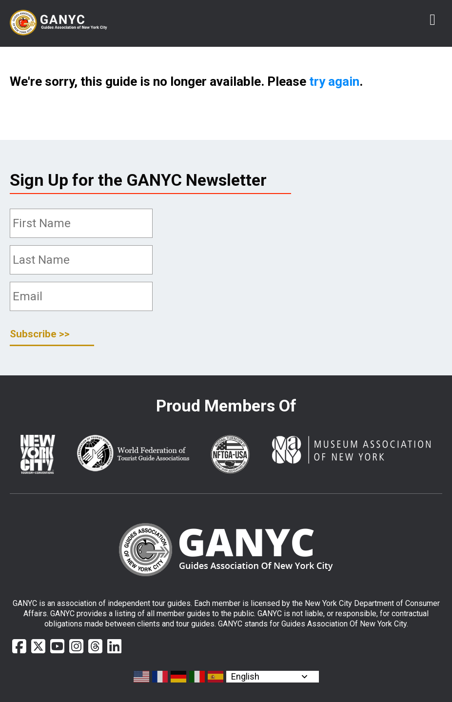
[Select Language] (272, 676)
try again (334, 81)
